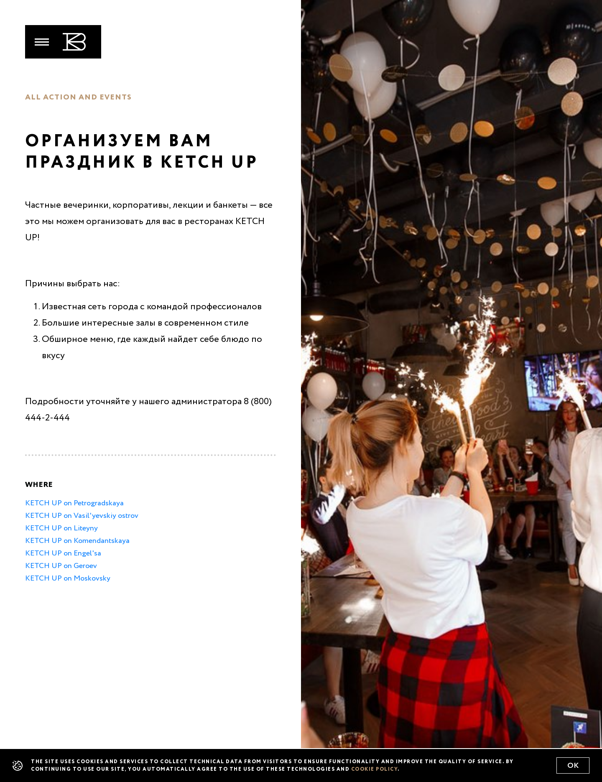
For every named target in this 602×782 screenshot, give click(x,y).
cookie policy (374, 769)
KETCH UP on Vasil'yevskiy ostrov (81, 516)
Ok (573, 765)
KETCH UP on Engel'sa (63, 553)
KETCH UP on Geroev (61, 566)
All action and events (78, 97)
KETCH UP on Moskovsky (67, 578)
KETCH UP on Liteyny (61, 528)
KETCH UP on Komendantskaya (77, 541)
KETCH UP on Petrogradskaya (74, 503)
